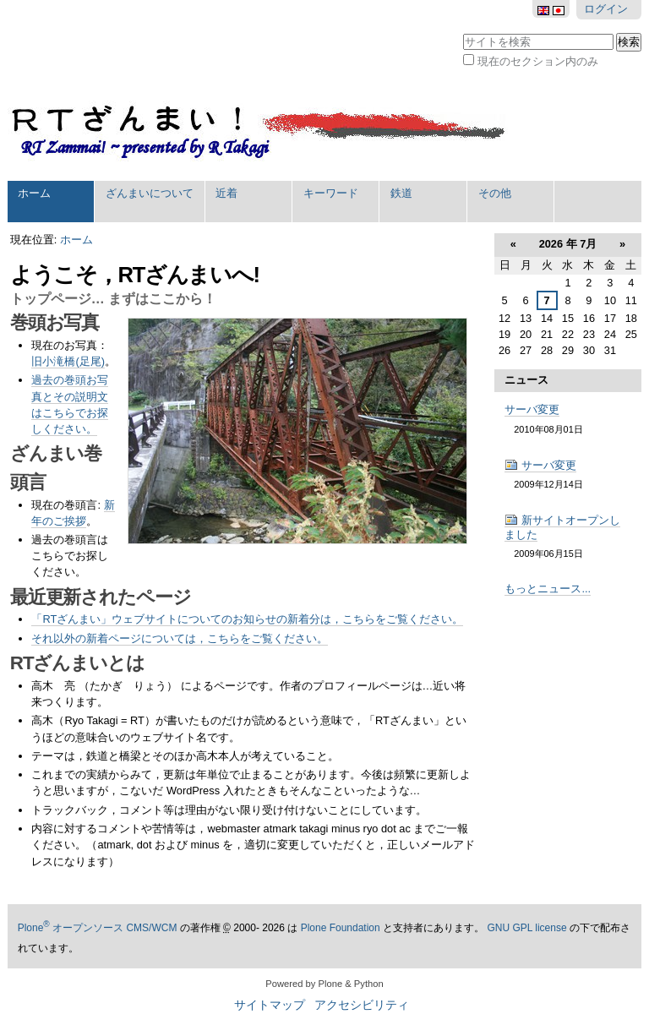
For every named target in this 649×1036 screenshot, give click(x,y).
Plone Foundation (340, 928)
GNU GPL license (526, 928)
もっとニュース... (547, 588)
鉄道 (401, 193)
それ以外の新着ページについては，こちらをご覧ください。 (179, 638)
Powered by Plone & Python (324, 984)
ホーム (34, 193)
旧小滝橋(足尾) (68, 361)
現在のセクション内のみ (537, 61)
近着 (226, 193)
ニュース (526, 380)
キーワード (330, 193)
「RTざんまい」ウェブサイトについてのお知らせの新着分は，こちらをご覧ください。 (247, 619)
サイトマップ (269, 1005)
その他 (494, 193)
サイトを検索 (462, 31)
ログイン (606, 9)
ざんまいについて (150, 193)
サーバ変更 (531, 409)
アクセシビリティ (361, 1005)
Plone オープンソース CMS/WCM (97, 928)
